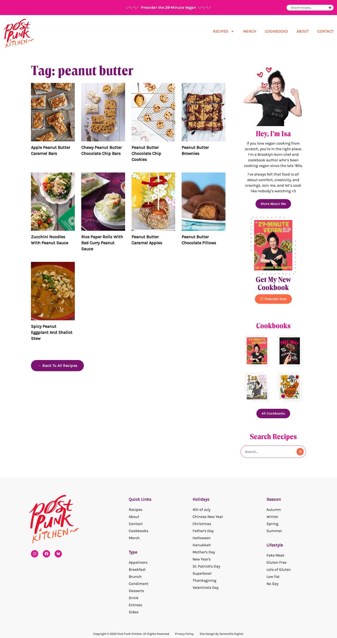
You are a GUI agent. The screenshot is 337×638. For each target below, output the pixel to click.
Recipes (223, 31)
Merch (249, 31)
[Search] (329, 8)
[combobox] (309, 8)
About (303, 31)
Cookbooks (276, 31)
